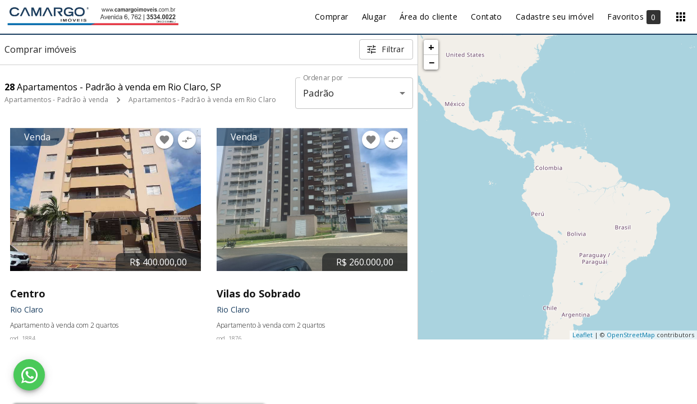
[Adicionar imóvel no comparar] (187, 140)
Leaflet (582, 334)
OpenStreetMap (631, 334)
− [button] (431, 62)
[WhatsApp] (29, 375)
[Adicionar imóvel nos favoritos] (164, 140)
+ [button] (431, 47)
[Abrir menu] (680, 16)
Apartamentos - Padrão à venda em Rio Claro (202, 99)
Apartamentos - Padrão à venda (56, 99)
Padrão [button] (318, 93)
